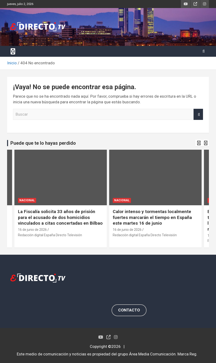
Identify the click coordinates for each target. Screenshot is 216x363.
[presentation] (198, 143)
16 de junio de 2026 (32, 230)
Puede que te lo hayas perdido (43, 143)
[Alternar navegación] (13, 51)
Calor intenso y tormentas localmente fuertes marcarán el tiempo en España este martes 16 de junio (152, 217)
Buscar (198, 114)
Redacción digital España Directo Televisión (50, 235)
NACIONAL (27, 200)
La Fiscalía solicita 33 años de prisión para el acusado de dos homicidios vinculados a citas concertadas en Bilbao (60, 217)
